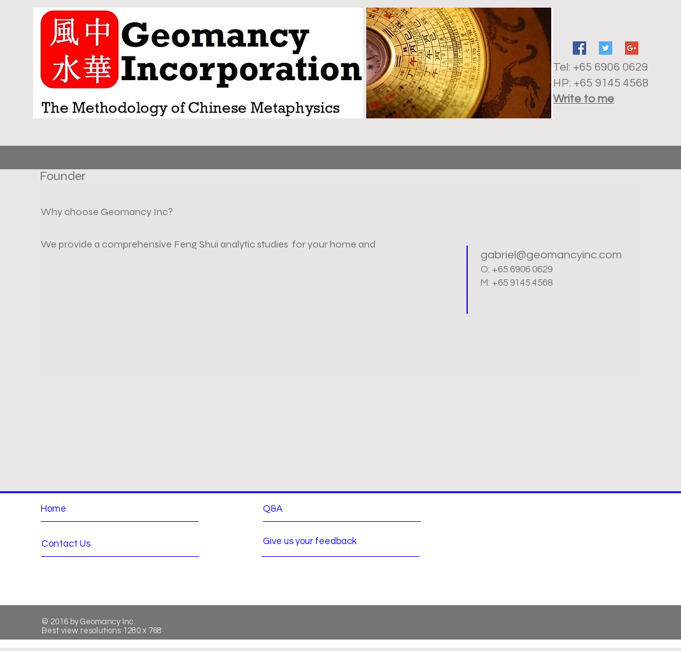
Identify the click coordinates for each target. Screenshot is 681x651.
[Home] (96, 508)
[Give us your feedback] (316, 541)
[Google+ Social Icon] (631, 48)
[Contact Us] (89, 543)
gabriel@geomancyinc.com (551, 255)
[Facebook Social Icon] (579, 48)
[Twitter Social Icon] (605, 48)
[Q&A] (299, 509)
